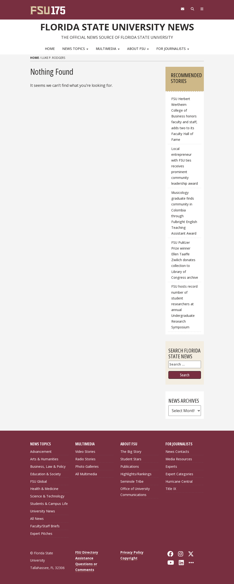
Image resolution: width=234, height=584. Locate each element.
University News (42, 511)
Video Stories (85, 451)
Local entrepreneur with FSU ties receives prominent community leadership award (184, 166)
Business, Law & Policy (48, 466)
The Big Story (130, 451)
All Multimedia (86, 474)
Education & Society (45, 474)
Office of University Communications (135, 491)
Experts (171, 466)
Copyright (129, 558)
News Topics (75, 48)
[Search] (192, 9)
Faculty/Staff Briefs (45, 526)
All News (37, 518)
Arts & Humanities (44, 459)
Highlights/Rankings (135, 474)
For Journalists (172, 48)
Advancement (41, 451)
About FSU (138, 48)
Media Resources (178, 459)
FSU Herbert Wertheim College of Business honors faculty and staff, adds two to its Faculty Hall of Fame (184, 119)
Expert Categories (179, 474)
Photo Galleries (87, 466)
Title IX (170, 488)
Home (50, 48)
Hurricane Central (179, 481)
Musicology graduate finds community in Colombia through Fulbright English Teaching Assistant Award (184, 213)
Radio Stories (85, 459)
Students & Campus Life (49, 503)
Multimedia (108, 48)
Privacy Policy (132, 552)
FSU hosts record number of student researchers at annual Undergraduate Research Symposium (184, 306)
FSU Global (38, 481)
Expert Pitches (41, 533)
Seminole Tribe (132, 481)
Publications (129, 466)
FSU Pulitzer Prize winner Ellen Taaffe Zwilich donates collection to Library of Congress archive (184, 260)
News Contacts (177, 451)
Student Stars (130, 459)
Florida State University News (117, 26)
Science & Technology (47, 496)
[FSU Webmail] (182, 9)
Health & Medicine (44, 488)
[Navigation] (202, 9)
